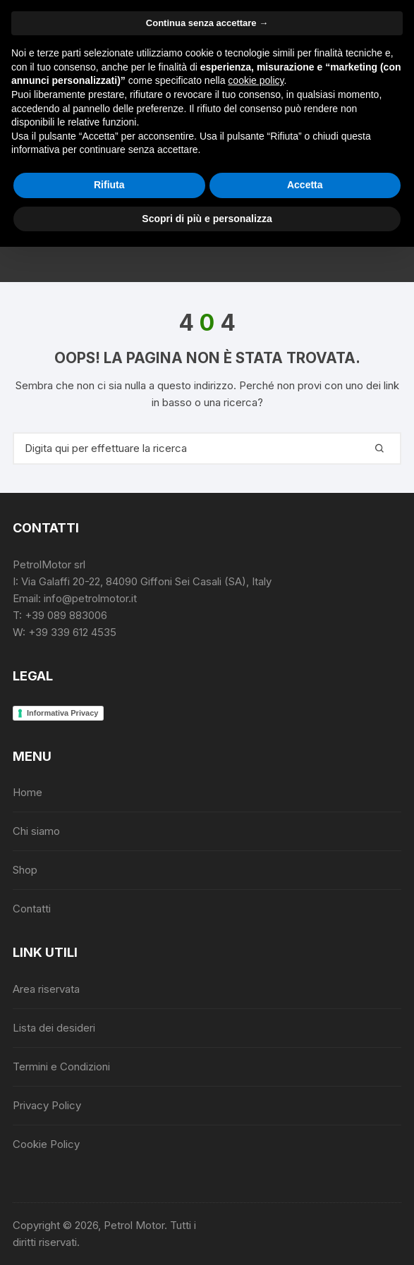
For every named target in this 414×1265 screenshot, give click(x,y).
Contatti (32, 908)
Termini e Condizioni (61, 1066)
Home (27, 792)
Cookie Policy (46, 1144)
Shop (25, 869)
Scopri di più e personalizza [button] (207, 218)
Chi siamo (36, 831)
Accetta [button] (305, 184)
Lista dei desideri (54, 1027)
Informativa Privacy (63, 713)
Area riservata (46, 989)
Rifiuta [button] (109, 184)
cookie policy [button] (256, 80)
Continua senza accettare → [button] (207, 23)
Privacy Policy (47, 1105)
